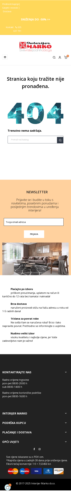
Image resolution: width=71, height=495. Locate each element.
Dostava (7, 11)
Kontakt (9, 27)
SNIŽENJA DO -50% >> (35, 19)
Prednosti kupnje (10, 4)
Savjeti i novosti (10, 7)
